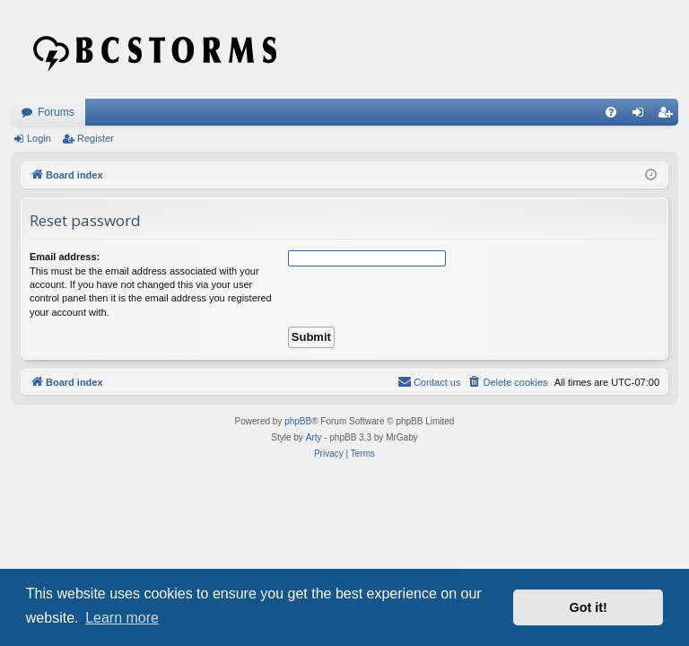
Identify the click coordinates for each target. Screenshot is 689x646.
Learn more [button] (122, 617)
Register (95, 138)
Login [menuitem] (641, 116)
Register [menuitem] (668, 116)
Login (39, 138)
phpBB (297, 421)
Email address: (65, 256)
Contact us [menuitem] (429, 381)
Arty (314, 437)
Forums (56, 112)
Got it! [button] (588, 607)
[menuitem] (610, 112)
